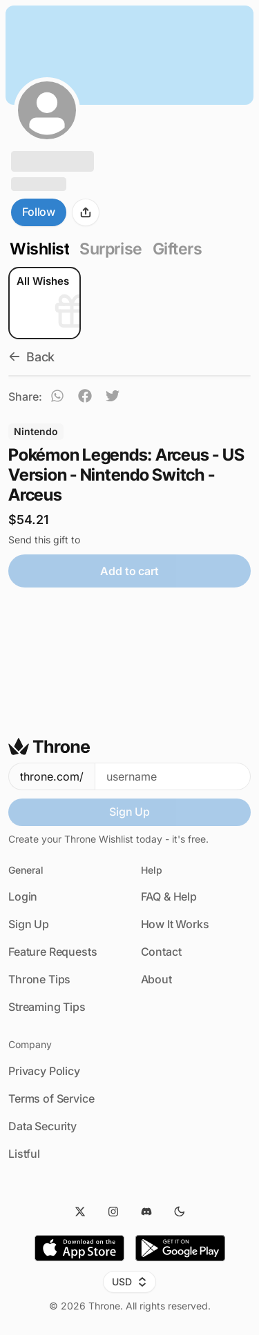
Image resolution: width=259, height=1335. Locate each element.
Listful (24, 1154)
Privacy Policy (44, 1071)
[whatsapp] (57, 398)
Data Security (42, 1126)
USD (129, 1281)
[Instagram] (113, 1211)
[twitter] (112, 398)
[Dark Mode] (179, 1211)
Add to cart (129, 571)
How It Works (175, 924)
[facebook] (85, 398)
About (156, 979)
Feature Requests (52, 951)
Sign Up (129, 812)
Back (31, 357)
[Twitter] (80, 1211)
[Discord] (146, 1211)
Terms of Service (51, 1098)
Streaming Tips (47, 1007)
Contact (161, 951)
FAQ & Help (169, 896)
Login (22, 896)
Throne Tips (39, 979)
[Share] (85, 212)
